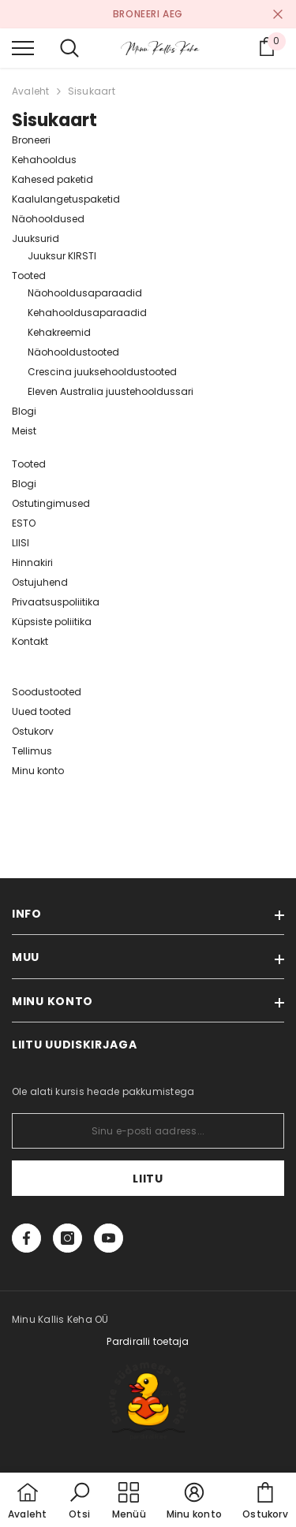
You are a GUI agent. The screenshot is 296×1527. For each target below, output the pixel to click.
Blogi (24, 411)
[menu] (23, 47)
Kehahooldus (44, 159)
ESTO (24, 523)
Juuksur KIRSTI (62, 256)
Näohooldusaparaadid (85, 293)
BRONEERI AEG (148, 13)
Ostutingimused (51, 503)
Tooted (29, 275)
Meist (24, 431)
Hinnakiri (32, 562)
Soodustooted (46, 691)
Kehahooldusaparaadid (87, 312)
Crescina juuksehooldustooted (102, 371)
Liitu (148, 1178)
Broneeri (31, 140)
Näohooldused (48, 218)
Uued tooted (41, 711)
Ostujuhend (40, 582)
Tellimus (32, 751)
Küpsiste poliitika (52, 621)
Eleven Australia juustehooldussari (110, 391)
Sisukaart (91, 91)
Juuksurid (35, 238)
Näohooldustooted (73, 352)
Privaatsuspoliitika (55, 602)
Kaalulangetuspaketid (66, 199)
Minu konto (38, 770)
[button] (80, 1501)
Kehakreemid (59, 332)
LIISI (20, 542)
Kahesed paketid (52, 179)
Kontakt (30, 641)
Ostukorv (33, 731)
